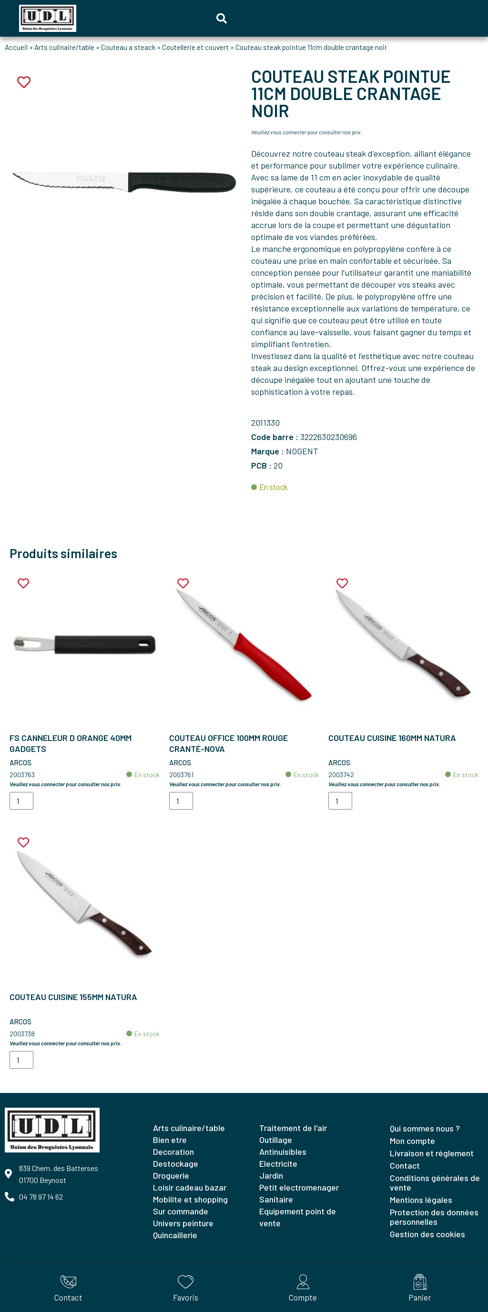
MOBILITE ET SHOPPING (190, 1199)
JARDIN (271, 1175)
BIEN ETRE (170, 1139)
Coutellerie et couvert (195, 47)
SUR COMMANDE (180, 1211)
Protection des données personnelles (434, 1217)
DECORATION (173, 1151)
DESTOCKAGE (175, 1163)
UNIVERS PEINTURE (183, 1223)
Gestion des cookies (427, 1234)
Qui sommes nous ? (425, 1128)
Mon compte (412, 1140)
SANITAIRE (276, 1199)
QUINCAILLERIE (175, 1235)
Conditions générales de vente (435, 1182)
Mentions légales (421, 1199)
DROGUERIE (171, 1175)
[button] (221, 18)
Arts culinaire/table (64, 47)
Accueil (16, 47)
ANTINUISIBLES (282, 1151)
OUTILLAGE (275, 1139)
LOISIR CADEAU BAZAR (189, 1187)
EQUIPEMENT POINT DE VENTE (297, 1217)
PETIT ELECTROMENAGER (299, 1187)
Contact (405, 1165)
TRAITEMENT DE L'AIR (293, 1127)
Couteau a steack (128, 47)
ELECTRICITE (278, 1163)
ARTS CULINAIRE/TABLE (189, 1127)
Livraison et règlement (432, 1153)
